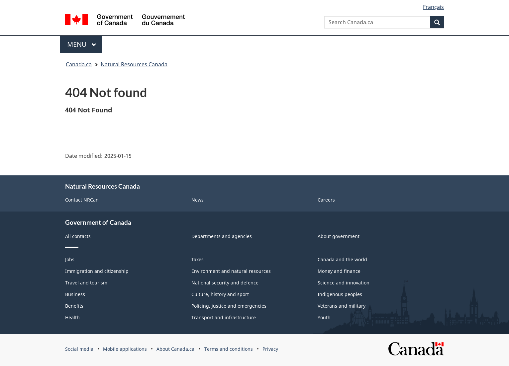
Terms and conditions (228, 349)
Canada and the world (342, 259)
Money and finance (339, 271)
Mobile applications (125, 349)
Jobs (69, 259)
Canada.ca (79, 64)
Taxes (197, 259)
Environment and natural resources (231, 271)
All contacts (78, 236)
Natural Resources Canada (134, 64)
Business (75, 294)
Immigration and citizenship (97, 271)
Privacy (270, 349)
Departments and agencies (221, 236)
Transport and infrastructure (223, 317)
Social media (79, 349)
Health (72, 317)
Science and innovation (343, 282)
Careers (326, 200)
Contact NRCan (82, 200)
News (197, 200)
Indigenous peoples (340, 294)
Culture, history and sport (220, 294)
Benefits (74, 306)
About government (338, 236)
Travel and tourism (86, 282)
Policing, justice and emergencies (228, 306)
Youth (324, 317)
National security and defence (224, 282)
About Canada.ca (175, 349)
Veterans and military (341, 306)
